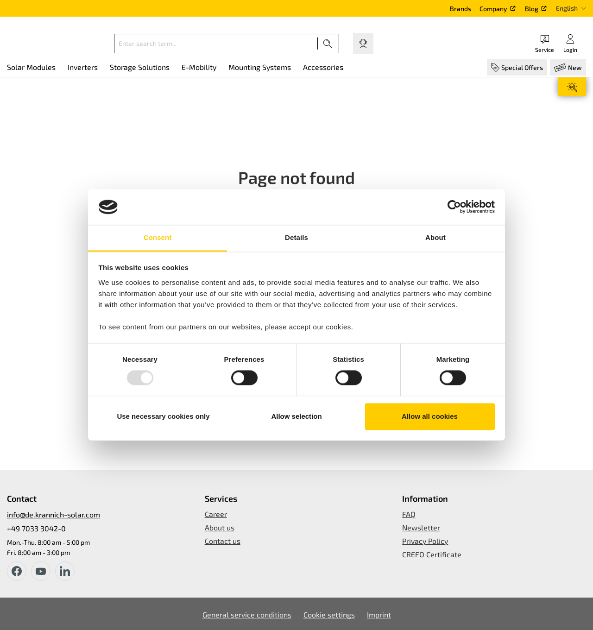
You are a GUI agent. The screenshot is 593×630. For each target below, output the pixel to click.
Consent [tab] (158, 237)
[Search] (328, 43)
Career (216, 514)
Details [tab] (296, 237)
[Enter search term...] (215, 43)
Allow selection (296, 416)
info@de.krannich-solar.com (53, 514)
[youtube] (41, 571)
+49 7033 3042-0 (36, 528)
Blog (531, 9)
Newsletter (421, 527)
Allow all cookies (430, 416)
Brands (460, 9)
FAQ (409, 514)
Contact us (222, 540)
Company (493, 9)
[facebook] (17, 571)
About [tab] (435, 237)
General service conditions (246, 614)
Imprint (379, 614)
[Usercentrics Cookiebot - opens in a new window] (454, 207)
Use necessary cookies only (163, 416)
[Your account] (570, 43)
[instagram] (65, 571)
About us (219, 527)
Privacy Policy (425, 540)
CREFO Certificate (431, 554)
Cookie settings (329, 614)
